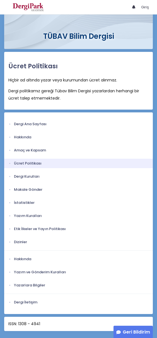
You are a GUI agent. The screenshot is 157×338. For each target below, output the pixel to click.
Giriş (145, 7)
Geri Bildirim (136, 332)
